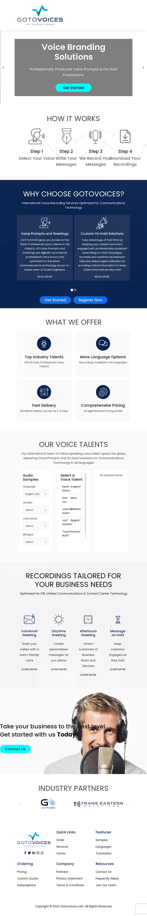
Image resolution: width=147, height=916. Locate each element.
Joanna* (67, 509)
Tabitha (76, 509)
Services (62, 846)
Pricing (22, 872)
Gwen (66, 513)
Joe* (65, 520)
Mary (74, 498)
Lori (64, 502)
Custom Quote (27, 878)
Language (29, 486)
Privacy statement (69, 878)
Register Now (90, 300)
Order (60, 840)
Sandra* (67, 524)
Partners (62, 872)
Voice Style (30, 518)
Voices (61, 853)
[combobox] (36, 494)
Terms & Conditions (70, 885)
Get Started (73, 87)
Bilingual (28, 534)
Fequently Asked (107, 878)
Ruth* (65, 535)
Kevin (65, 486)
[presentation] (3, 68)
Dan (64, 498)
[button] (72, 290)
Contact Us (15, 749)
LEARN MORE (29, 669)
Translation (103, 853)
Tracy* (66, 531)
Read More (44, 277)
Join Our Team (106, 885)
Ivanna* (76, 531)
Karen (66, 490)
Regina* (76, 520)
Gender (28, 502)
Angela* (76, 486)
